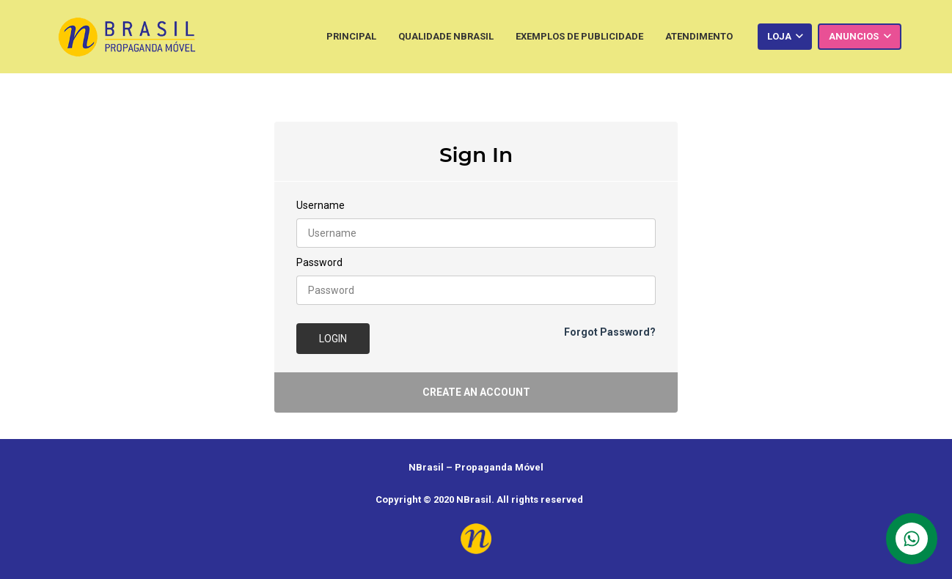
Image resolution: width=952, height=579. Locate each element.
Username (320, 205)
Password (319, 262)
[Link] (127, 37)
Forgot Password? (610, 332)
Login (333, 338)
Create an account (476, 392)
